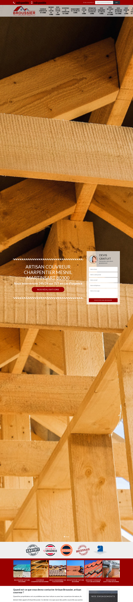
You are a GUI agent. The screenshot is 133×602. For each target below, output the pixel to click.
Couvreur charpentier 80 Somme (43, 11)
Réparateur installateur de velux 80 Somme (92, 10)
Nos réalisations (48, 289)
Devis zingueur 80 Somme (126, 10)
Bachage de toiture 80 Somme (51, 10)
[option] (66, 301)
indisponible (21, 2)
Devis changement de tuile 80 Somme (101, 10)
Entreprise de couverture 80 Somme (65, 10)
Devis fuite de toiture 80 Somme (57, 10)
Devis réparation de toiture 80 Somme (118, 10)
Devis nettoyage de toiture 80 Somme (110, 10)
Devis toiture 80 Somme (84, 10)
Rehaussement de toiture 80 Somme (75, 11)
